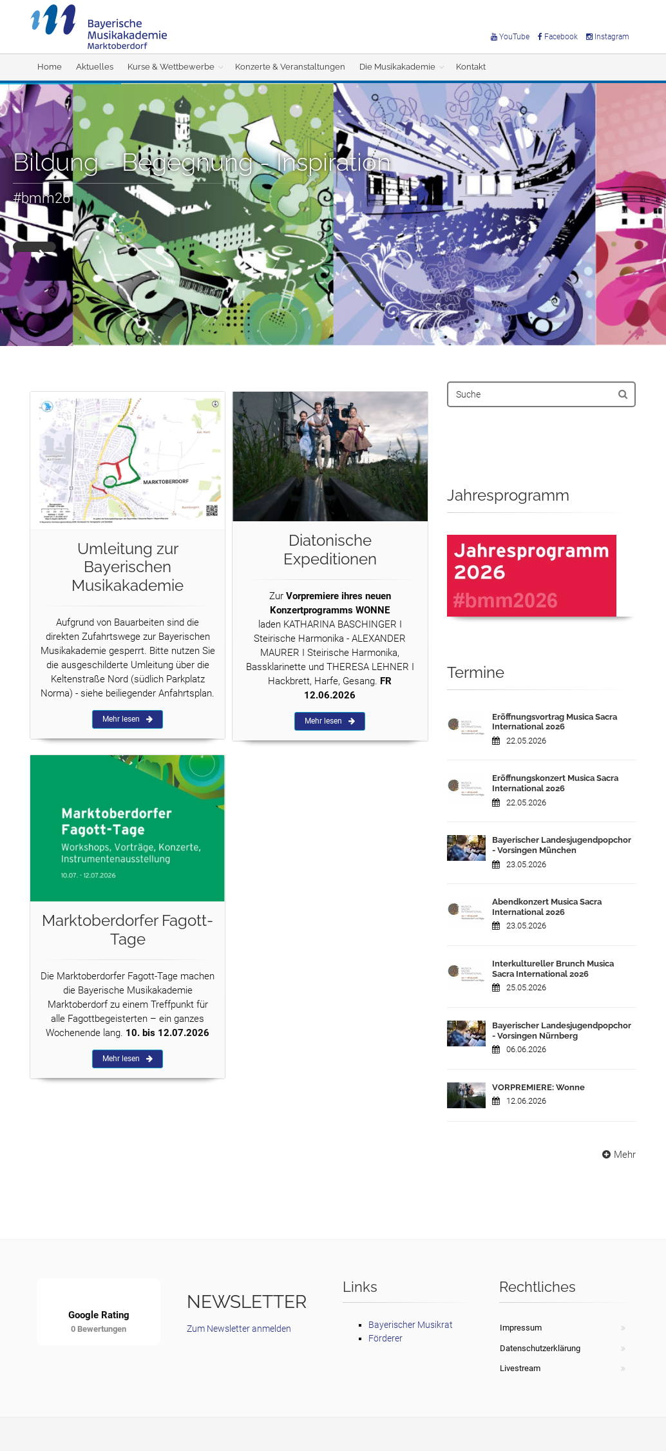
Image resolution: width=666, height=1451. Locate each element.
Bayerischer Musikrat (410, 1325)
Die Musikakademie (397, 67)
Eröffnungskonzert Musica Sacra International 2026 (555, 783)
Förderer (385, 1338)
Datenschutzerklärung (540, 1348)
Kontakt (471, 67)
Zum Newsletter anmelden (239, 1328)
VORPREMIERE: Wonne (538, 1087)
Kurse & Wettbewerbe (171, 67)
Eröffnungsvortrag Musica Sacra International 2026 (554, 722)
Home (49, 67)
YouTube (510, 36)
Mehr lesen (127, 719)
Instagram (607, 36)
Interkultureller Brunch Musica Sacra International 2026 (553, 969)
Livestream (520, 1368)
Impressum (521, 1327)
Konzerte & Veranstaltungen (290, 67)
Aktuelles (94, 67)
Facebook (558, 36)
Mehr (617, 1154)
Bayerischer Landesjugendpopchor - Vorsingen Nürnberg (561, 1031)
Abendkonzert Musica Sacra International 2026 (547, 907)
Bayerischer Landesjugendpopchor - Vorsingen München (561, 845)
